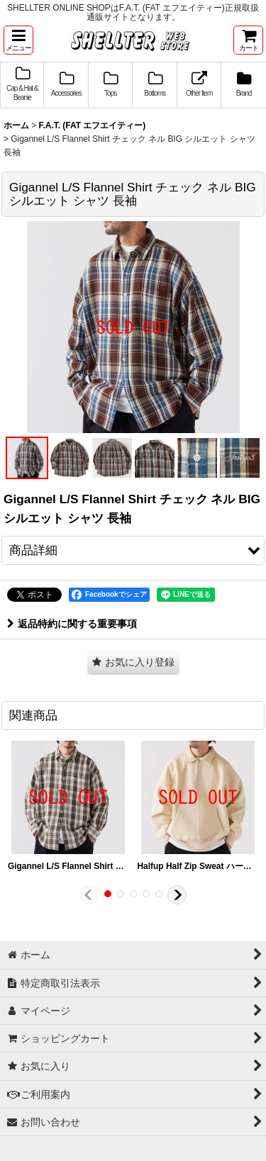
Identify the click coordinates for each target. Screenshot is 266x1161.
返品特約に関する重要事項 (72, 623)
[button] (18, 40)
